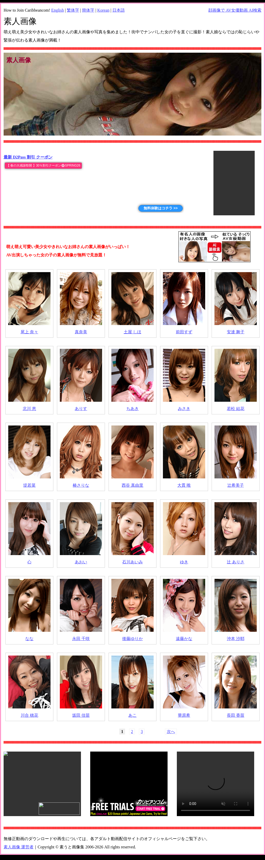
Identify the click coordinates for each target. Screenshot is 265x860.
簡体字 (88, 10)
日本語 (118, 10)
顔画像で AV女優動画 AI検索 (234, 10)
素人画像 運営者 (19, 847)
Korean (103, 10)
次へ (171, 731)
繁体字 (73, 10)
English (57, 10)
